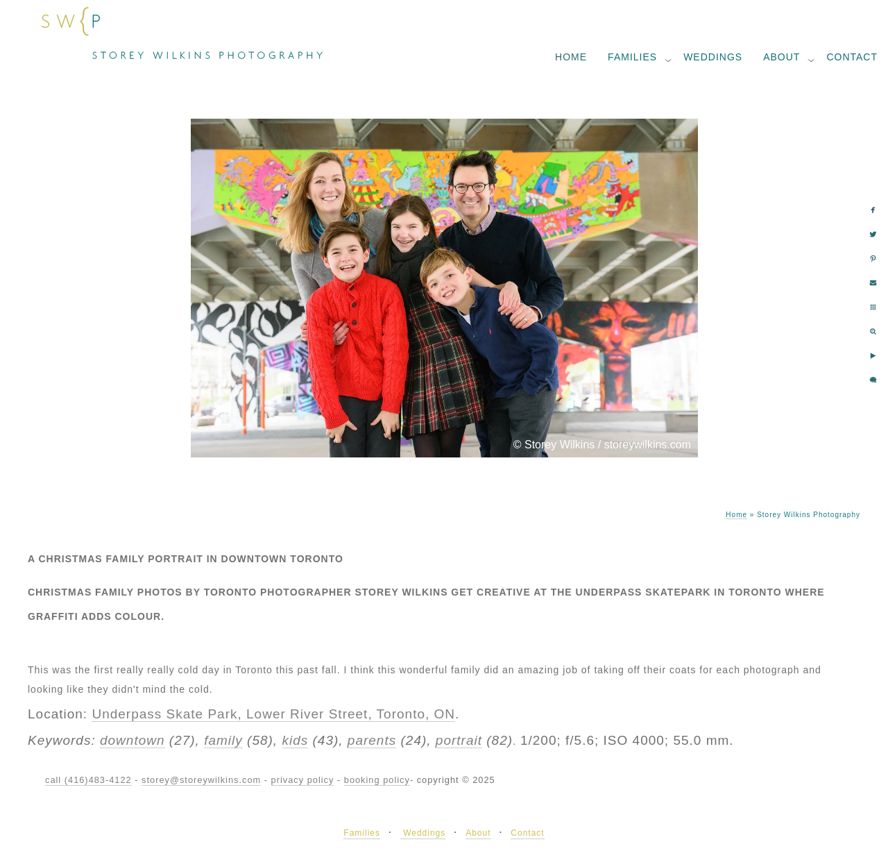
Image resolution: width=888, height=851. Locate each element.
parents (372, 740)
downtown (132, 740)
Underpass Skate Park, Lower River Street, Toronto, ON (273, 714)
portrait (459, 740)
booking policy (377, 780)
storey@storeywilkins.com (201, 780)
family (223, 740)
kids (295, 740)
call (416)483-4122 (88, 780)
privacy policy (302, 780)
